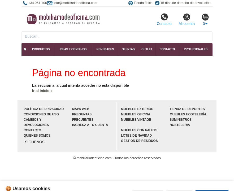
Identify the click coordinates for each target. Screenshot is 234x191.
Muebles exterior (137, 109)
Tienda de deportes (187, 109)
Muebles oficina (135, 114)
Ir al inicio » (42, 91)
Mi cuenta (187, 19)
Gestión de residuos (139, 141)
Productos (41, 49)
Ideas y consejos (73, 49)
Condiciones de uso (41, 114)
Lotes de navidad (136, 135)
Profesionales (195, 49)
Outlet (147, 49)
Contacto (164, 19)
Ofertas (128, 49)
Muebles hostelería (188, 114)
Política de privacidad (44, 109)
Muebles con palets (139, 130)
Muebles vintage (136, 119)
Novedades (105, 49)
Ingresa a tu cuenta (90, 125)
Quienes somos (37, 135)
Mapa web (80, 109)
